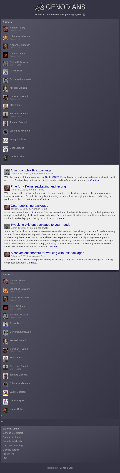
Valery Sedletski (14, 140)
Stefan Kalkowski (15, 63)
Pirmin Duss (12, 72)
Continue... (96, 180)
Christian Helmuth (15, 97)
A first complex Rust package (31, 170)
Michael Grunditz (15, 89)
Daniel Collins (13, 158)
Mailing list (8, 454)
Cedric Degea (13, 149)
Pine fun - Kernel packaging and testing (38, 186)
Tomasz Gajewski (15, 123)
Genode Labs (67, 467)
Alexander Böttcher (16, 46)
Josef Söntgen (14, 55)
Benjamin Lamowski (17, 80)
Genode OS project (13, 433)
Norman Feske (14, 29)
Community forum (12, 437)
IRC (5, 458)
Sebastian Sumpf (15, 115)
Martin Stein (12, 106)
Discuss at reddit (11, 449)
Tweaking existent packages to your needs (40, 224)
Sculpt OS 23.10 (53, 177)
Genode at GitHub (12, 441)
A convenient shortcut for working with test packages (47, 253)
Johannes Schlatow (16, 37)
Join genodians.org (13, 445)
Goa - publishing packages (29, 205)
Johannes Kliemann (16, 132)
